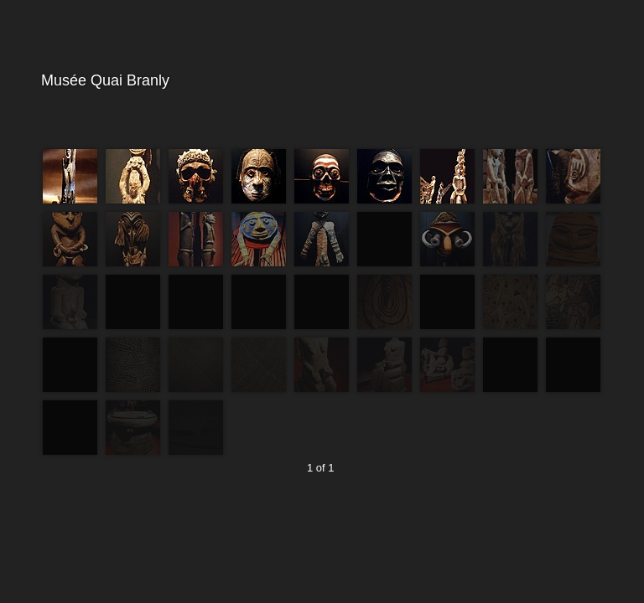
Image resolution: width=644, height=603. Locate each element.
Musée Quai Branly (320, 81)
